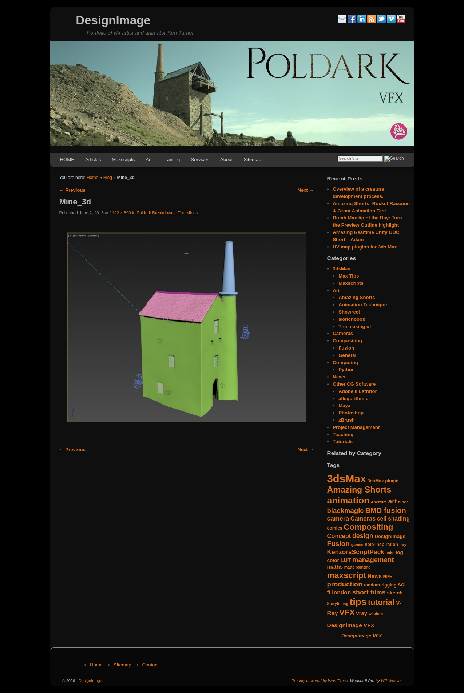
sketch (394, 593)
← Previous (72, 190)
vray (361, 613)
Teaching (343, 434)
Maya (344, 405)
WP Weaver (391, 680)
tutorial (381, 602)
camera (338, 518)
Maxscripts (123, 159)
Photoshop (351, 412)
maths (335, 567)
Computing (345, 362)
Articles (93, 159)
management (373, 559)
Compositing (347, 340)
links (390, 552)
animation (348, 500)
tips (358, 601)
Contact (150, 665)
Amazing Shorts (356, 297)
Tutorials (343, 441)
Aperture (379, 502)
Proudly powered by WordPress (320, 680)
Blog (107, 177)
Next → (305, 190)
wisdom (376, 614)
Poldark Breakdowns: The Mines (167, 212)
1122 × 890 (120, 212)
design (362, 535)
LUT (345, 560)
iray (403, 544)
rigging (389, 585)
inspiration (386, 544)
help (369, 544)
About (226, 159)
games (357, 544)
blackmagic (345, 510)
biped (403, 502)
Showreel (349, 312)
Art (149, 159)
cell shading (393, 518)
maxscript (346, 575)
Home (92, 177)
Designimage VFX (350, 625)
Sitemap (252, 159)
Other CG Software (354, 384)
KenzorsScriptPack (355, 551)
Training (171, 159)
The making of (354, 326)
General (347, 355)
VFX (347, 612)
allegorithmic (353, 398)
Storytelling (338, 603)
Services (200, 159)
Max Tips (348, 276)
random (372, 585)
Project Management (356, 427)
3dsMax (341, 268)
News (339, 376)
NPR (388, 576)
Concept (339, 536)
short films (369, 592)
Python (346, 369)
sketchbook (351, 319)
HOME (67, 159)
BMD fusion (385, 510)
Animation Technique (362, 304)
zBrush (346, 420)
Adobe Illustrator (357, 391)
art (392, 501)
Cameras (343, 333)
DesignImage (113, 20)
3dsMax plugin (383, 480)
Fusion (346, 348)
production (344, 584)
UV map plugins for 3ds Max (365, 247)
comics (334, 528)
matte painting (357, 567)
